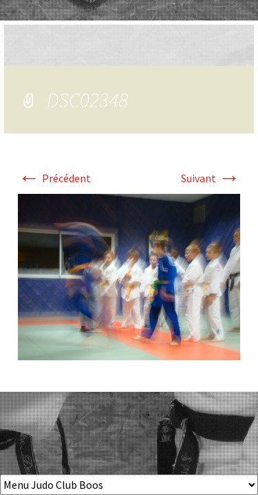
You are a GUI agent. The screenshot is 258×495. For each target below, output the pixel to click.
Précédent (54, 178)
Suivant (210, 178)
